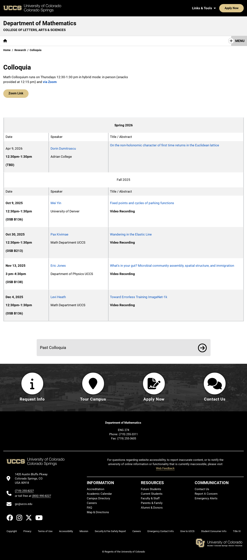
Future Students (151, 489)
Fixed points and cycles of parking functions (142, 203)
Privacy (27, 531)
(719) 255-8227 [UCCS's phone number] (24, 491)
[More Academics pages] (45, 41)
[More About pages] (20, 41)
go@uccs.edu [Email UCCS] (23, 504)
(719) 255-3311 (128, 434)
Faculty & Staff (150, 498)
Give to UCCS (187, 531)
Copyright (12, 531)
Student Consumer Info (213, 531)
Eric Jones (58, 265)
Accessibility (66, 531)
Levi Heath (58, 297)
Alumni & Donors (152, 507)
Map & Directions (98, 512)
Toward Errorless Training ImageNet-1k (138, 297)
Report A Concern (206, 493)
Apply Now (220, 8)
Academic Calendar (99, 493)
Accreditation (95, 489)
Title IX (237, 531)
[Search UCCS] (239, 8)
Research (70, 41)
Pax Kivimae (59, 234)
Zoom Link (15, 93)
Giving (117, 41)
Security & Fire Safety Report (110, 531)
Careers (92, 503)
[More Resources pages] (95, 41)
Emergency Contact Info (160, 531)
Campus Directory (98, 498)
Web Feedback (165, 468)
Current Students (151, 493)
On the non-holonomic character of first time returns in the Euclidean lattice (164, 145)
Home (7, 50)
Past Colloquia (53, 347)
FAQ (89, 507)
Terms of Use (45, 531)
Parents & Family (151, 503)
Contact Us (136, 41)
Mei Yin (56, 203)
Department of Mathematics (39, 23)
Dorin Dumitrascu (63, 148)
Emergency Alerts (206, 498)
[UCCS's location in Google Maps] (33, 478)
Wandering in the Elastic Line (131, 234)
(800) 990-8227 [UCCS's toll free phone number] (41, 496)
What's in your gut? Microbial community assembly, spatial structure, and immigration (172, 265)
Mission (84, 531)
